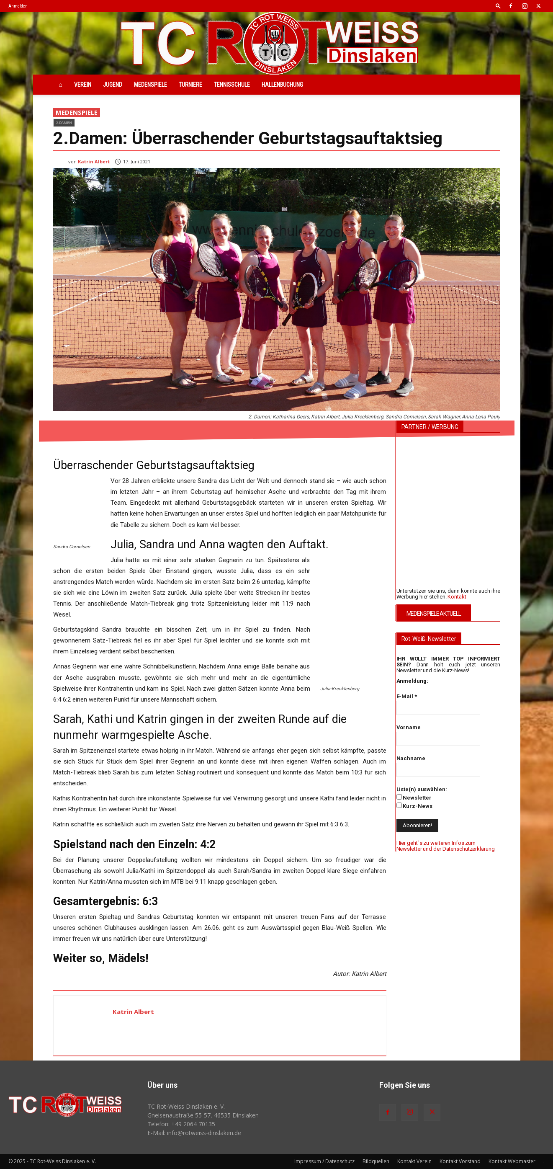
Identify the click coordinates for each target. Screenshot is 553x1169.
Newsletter (414, 797)
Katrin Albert (94, 161)
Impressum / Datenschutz (324, 1161)
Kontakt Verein (414, 1161)
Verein (82, 84)
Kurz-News (414, 806)
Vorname (408, 727)
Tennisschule (232, 84)
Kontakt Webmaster (512, 1161)
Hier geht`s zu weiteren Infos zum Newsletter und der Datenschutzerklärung (445, 846)
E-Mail (406, 696)
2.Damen (64, 122)
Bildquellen (376, 1161)
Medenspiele (150, 84)
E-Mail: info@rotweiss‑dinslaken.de (194, 1133)
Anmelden (18, 6)
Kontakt (457, 597)
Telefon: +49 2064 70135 (181, 1124)
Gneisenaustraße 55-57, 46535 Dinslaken (203, 1115)
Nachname (410, 758)
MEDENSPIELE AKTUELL (433, 613)
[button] (498, 6)
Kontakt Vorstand (460, 1161)
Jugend (112, 84)
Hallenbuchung (282, 84)
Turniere (190, 84)
